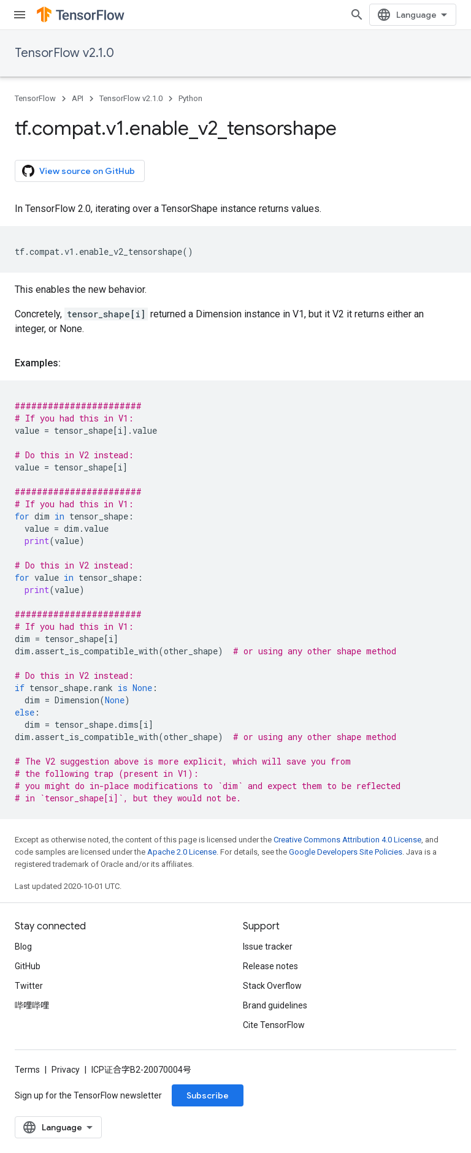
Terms (27, 1070)
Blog (23, 946)
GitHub (27, 966)
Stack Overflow (272, 986)
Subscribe (207, 1095)
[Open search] (357, 14)
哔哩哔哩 (32, 1005)
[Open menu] (19, 14)
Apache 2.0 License (181, 851)
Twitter (29, 986)
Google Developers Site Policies (345, 851)
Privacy (66, 1070)
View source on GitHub (78, 171)
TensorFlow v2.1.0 (64, 53)
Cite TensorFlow (274, 1025)
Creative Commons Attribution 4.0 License (347, 839)
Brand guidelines (275, 1005)
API (77, 98)
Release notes (270, 966)
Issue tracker (268, 946)
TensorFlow (35, 98)
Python (190, 98)
